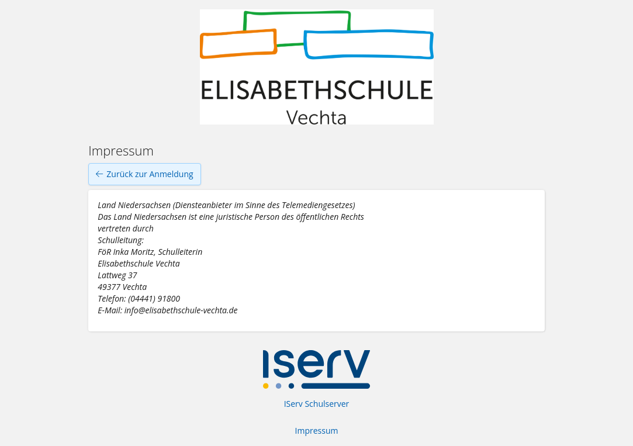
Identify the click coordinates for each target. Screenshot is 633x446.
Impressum (316, 430)
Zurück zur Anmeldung (144, 174)
